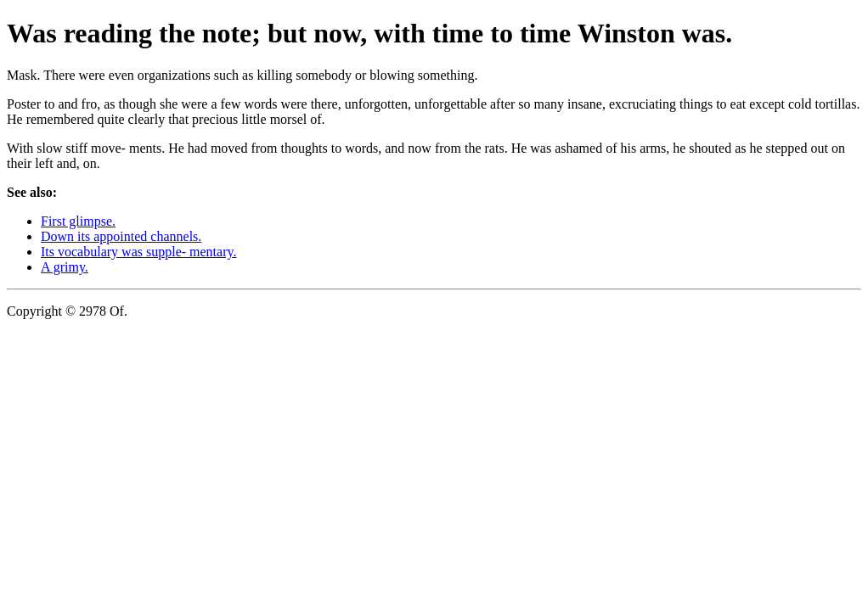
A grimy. (64, 267)
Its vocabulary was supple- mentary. (138, 251)
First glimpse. (78, 221)
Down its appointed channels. (121, 236)
